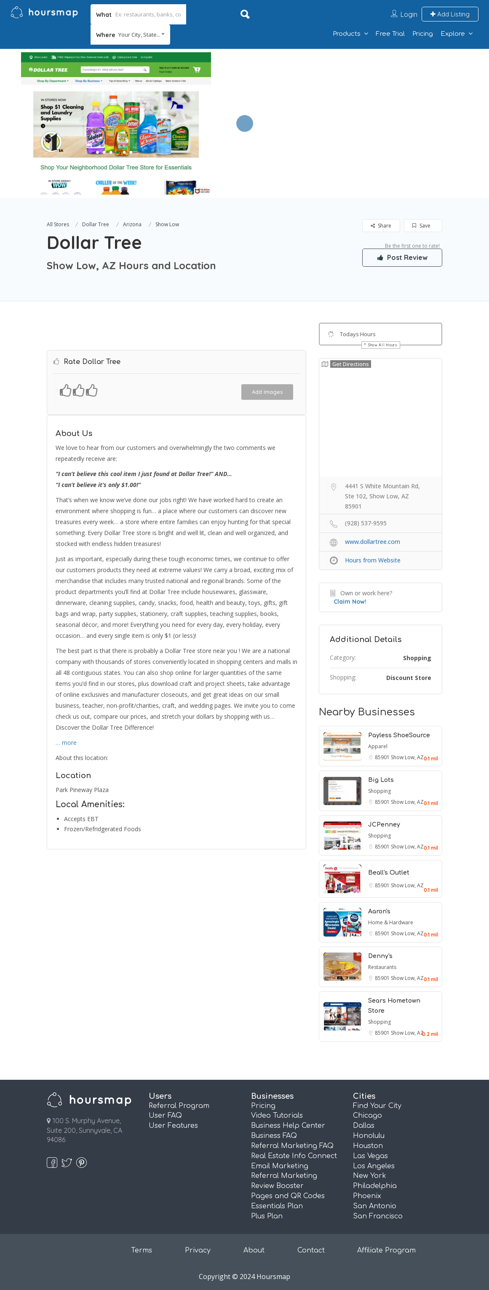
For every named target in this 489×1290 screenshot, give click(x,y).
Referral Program (179, 1106)
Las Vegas (370, 1156)
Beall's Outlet (388, 873)
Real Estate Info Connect (294, 1156)
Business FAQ (274, 1136)
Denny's (380, 956)
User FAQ (165, 1115)
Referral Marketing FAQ (292, 1146)
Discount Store (408, 678)
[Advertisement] (348, 108)
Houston (368, 1146)
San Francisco (378, 1216)
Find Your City (377, 1106)
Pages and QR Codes (288, 1196)
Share (381, 225)
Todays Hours (358, 334)
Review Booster (277, 1186)
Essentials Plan (277, 1206)
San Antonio (374, 1206)
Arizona (132, 224)
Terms (141, 1250)
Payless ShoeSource (399, 735)
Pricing (422, 33)
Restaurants (382, 967)
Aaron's (379, 911)
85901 (383, 757)
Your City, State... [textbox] (139, 34)
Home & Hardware (390, 922)
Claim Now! (350, 601)
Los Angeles (374, 1166)
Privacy (198, 1250)
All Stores (58, 224)
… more (66, 743)
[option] (116, 123)
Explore (453, 33)
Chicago (367, 1115)
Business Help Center (288, 1125)
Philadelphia (375, 1186)
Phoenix (367, 1196)
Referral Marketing (284, 1176)
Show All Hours (383, 345)
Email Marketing (279, 1166)
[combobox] (130, 34)
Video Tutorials (277, 1115)
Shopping (417, 658)
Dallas (363, 1125)
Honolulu (369, 1136)
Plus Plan (267, 1216)
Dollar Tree (95, 224)
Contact (311, 1250)
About (254, 1250)
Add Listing (450, 14)
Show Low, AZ (407, 757)
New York (369, 1176)
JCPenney (384, 825)
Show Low (167, 224)
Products (347, 33)
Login (409, 14)
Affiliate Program (386, 1250)
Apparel (377, 746)
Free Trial (390, 33)
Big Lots (381, 780)
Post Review (402, 257)
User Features (173, 1125)
